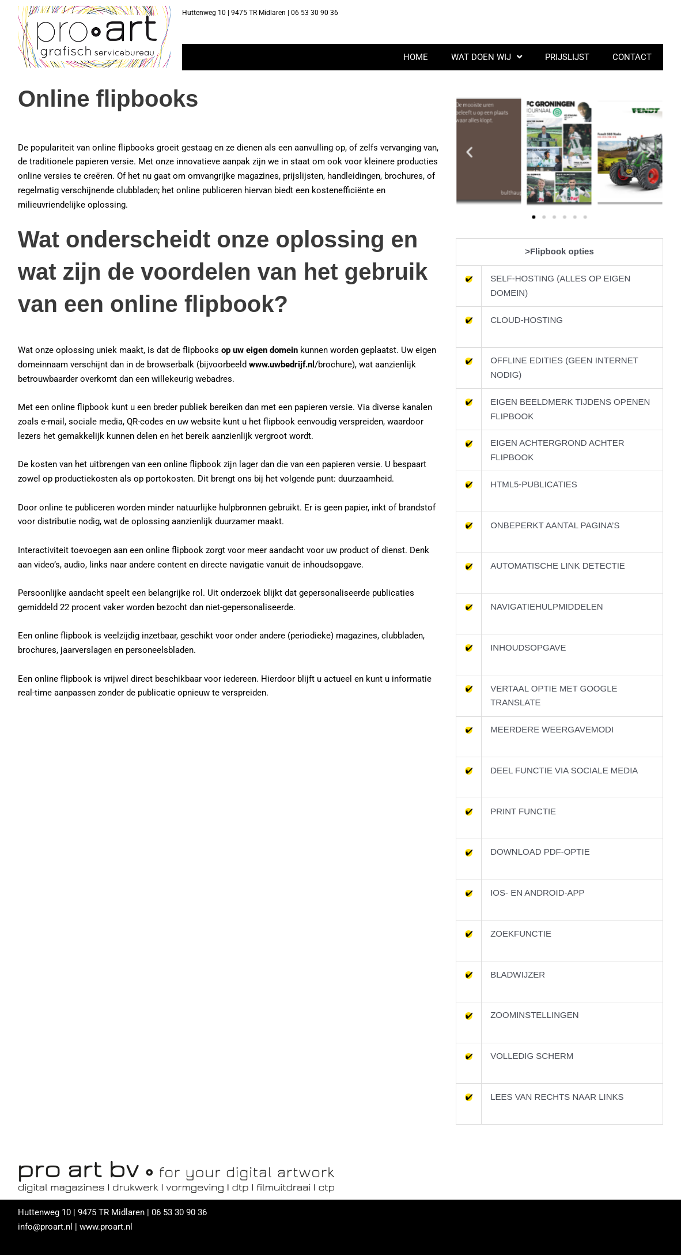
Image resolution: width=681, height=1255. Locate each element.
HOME (415, 57)
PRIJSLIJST (567, 57)
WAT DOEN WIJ (486, 57)
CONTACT (632, 57)
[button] (476, 152)
